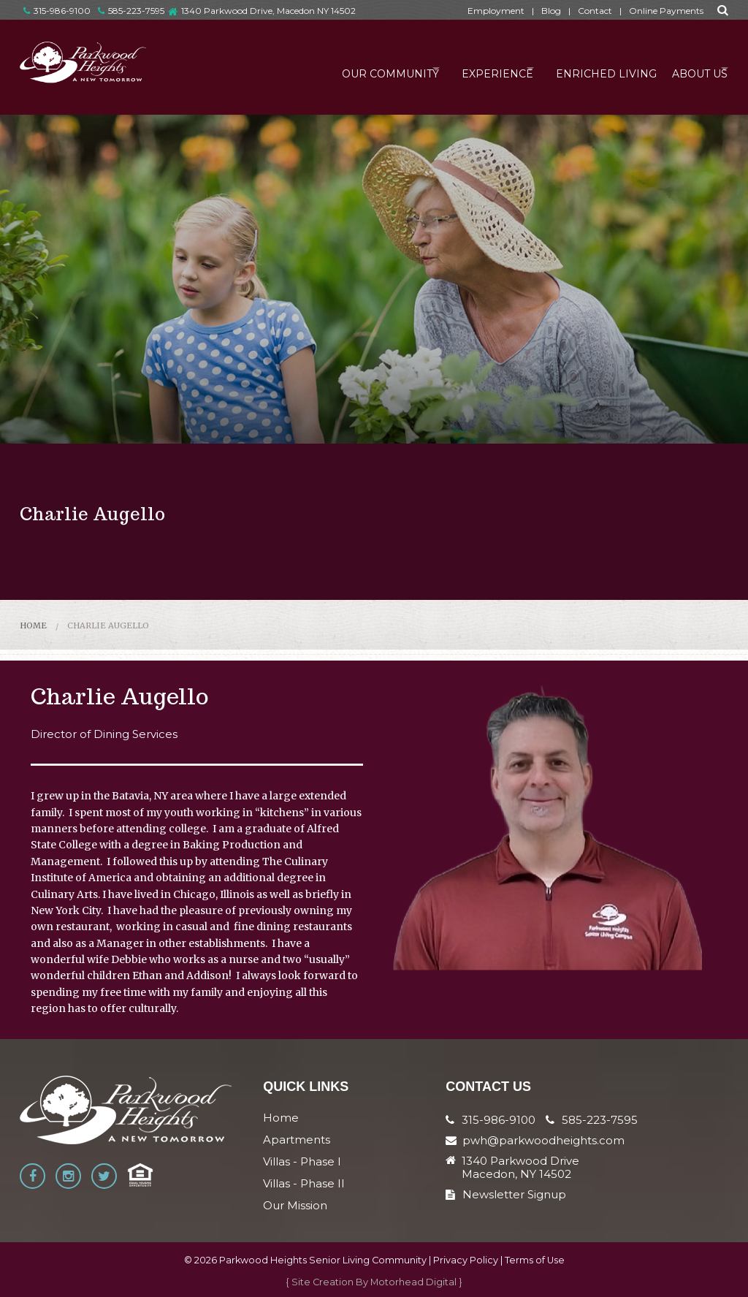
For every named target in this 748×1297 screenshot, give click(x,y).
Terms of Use (535, 1260)
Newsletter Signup (506, 1194)
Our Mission (295, 1205)
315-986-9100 (57, 10)
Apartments (296, 1139)
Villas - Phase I (302, 1161)
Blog (551, 10)
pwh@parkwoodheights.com (543, 1140)
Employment (496, 10)
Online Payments (666, 10)
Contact (595, 10)
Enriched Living (585, 68)
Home (33, 625)
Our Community (342, 68)
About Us (686, 68)
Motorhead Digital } (416, 1282)
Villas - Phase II (304, 1183)
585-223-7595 (131, 10)
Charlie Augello (108, 625)
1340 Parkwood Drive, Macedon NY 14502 (268, 10)
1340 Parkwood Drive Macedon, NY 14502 (520, 1168)
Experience (463, 68)
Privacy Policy (465, 1260)
